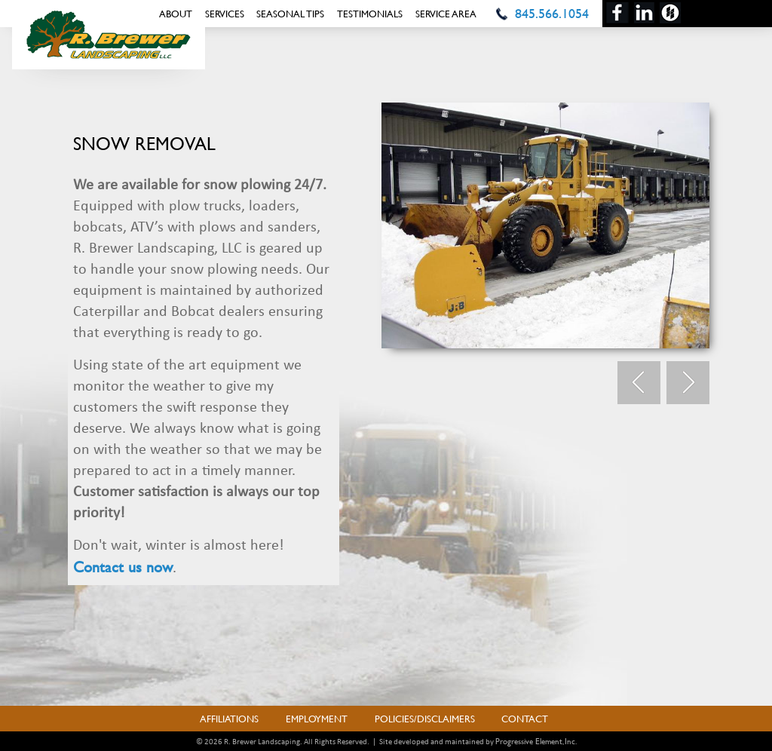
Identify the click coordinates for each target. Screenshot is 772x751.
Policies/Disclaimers (425, 718)
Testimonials (370, 13)
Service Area (445, 13)
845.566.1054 (552, 13)
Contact (524, 718)
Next (687, 383)
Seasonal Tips (290, 13)
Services (224, 13)
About (175, 13)
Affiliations (229, 718)
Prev (638, 383)
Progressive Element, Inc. (536, 741)
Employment (317, 718)
